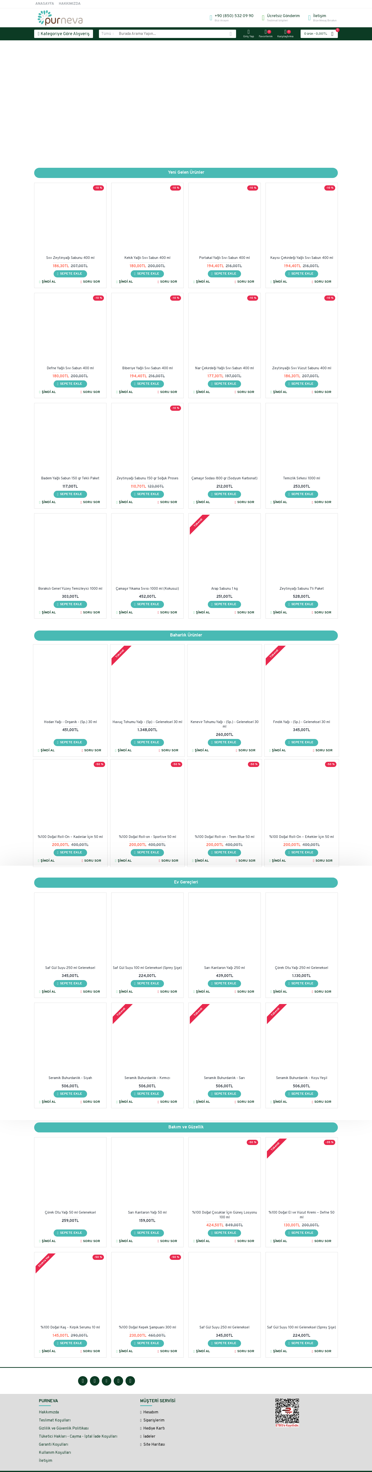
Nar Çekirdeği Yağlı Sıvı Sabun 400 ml (224, 368)
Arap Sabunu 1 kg (224, 589)
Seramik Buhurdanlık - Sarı (224, 1078)
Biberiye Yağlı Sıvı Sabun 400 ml (147, 368)
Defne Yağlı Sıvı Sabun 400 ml (70, 368)
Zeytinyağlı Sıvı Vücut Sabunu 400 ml (301, 368)
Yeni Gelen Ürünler (186, 172)
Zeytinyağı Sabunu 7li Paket (301, 589)
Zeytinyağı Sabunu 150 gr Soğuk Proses (147, 479)
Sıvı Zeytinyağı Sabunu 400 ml (70, 258)
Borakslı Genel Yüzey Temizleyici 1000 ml (70, 589)
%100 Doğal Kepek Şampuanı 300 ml (147, 1327)
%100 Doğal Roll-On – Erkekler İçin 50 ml (301, 837)
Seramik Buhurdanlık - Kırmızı (147, 1078)
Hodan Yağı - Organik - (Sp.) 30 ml (70, 722)
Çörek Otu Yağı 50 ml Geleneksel (70, 1212)
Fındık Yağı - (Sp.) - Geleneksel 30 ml (301, 722)
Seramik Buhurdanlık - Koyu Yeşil (301, 1078)
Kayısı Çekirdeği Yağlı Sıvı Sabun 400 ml (301, 258)
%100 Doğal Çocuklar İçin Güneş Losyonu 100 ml (224, 1215)
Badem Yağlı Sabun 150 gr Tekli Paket (70, 479)
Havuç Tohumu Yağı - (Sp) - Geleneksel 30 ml (147, 722)
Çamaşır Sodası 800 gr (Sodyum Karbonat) (224, 479)
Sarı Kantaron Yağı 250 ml (224, 968)
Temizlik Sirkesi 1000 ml (301, 479)
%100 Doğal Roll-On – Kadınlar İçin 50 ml (70, 837)
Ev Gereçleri (186, 882)
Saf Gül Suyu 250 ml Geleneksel (70, 968)
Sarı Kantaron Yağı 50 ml (147, 1212)
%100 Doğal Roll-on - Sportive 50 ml (147, 837)
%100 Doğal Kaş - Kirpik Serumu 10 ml (70, 1327)
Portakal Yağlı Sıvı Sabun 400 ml (224, 258)
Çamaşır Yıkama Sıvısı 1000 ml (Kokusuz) (147, 589)
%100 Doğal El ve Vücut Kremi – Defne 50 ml (302, 1215)
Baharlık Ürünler (186, 635)
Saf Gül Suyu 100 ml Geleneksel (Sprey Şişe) (147, 968)
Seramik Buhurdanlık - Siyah (70, 1078)
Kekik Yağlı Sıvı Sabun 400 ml (147, 258)
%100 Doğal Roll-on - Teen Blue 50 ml (224, 837)
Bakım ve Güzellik (186, 1127)
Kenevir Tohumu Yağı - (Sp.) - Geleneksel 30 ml (225, 724)
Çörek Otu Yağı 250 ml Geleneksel (301, 968)
